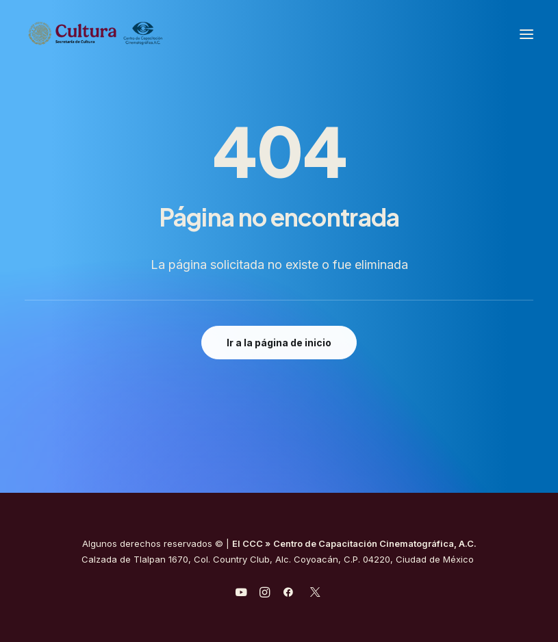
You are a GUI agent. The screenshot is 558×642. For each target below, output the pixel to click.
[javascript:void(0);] (264, 594)
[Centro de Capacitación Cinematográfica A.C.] (129, 33)
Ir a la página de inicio (279, 342)
